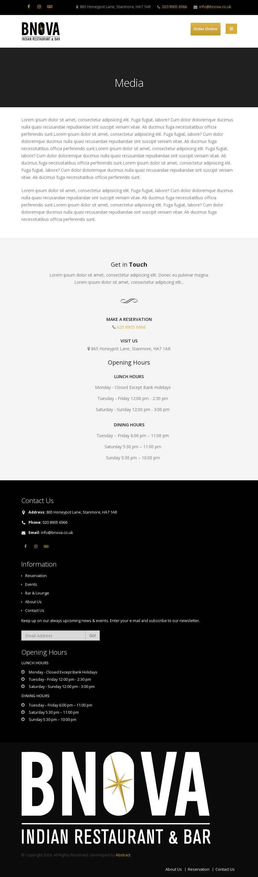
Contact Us (34, 610)
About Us (33, 601)
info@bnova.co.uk (215, 6)
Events (31, 584)
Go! (92, 635)
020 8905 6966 (174, 6)
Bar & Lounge (37, 593)
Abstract (123, 855)
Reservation (36, 575)
